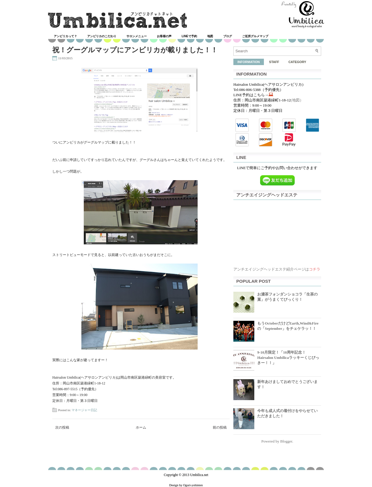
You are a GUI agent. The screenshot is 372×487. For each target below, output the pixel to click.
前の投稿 (220, 427)
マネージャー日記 (84, 410)
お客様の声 (164, 36)
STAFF (274, 62)
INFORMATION (248, 62)
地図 (210, 36)
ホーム (141, 427)
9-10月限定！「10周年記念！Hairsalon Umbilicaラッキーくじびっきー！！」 (288, 357)
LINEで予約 (189, 36)
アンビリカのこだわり (101, 36)
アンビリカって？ (65, 36)
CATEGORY (297, 62)
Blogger (286, 441)
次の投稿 (62, 427)
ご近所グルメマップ (255, 36)
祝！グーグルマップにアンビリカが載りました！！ (135, 49)
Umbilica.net (199, 475)
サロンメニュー (136, 36)
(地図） (297, 100)
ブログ (227, 36)
